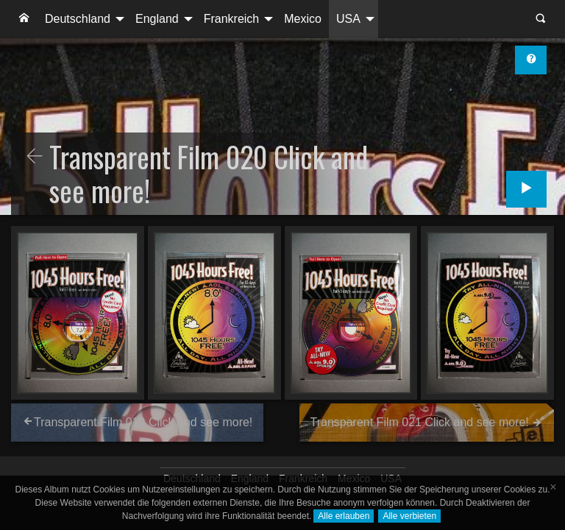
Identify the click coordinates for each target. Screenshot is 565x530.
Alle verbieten (409, 516)
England (157, 19)
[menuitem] (24, 19)
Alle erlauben (343, 516)
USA (348, 19)
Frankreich (232, 19)
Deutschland (77, 19)
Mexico (302, 19)
